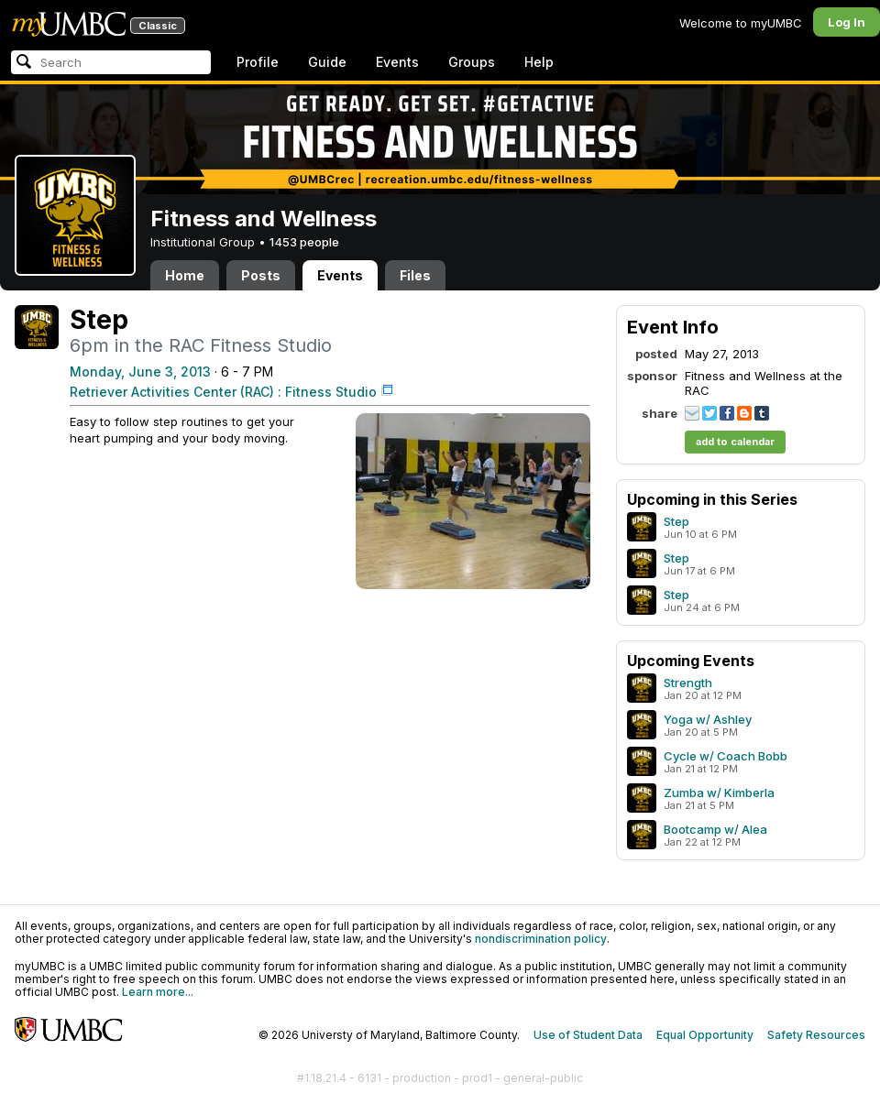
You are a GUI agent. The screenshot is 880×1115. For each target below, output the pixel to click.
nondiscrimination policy (541, 939)
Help (539, 62)
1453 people (304, 242)
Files (415, 275)
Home (184, 275)
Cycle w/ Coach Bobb (725, 756)
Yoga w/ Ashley (708, 719)
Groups (471, 62)
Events (397, 62)
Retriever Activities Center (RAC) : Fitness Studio (223, 391)
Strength (688, 682)
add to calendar (735, 441)
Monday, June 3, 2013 (140, 371)
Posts (260, 275)
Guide (327, 62)
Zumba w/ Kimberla (719, 792)
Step (676, 521)
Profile (257, 62)
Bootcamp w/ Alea (715, 829)
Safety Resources (816, 1035)
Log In (846, 22)
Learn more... (157, 992)
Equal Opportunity (705, 1035)
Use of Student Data (588, 1035)
